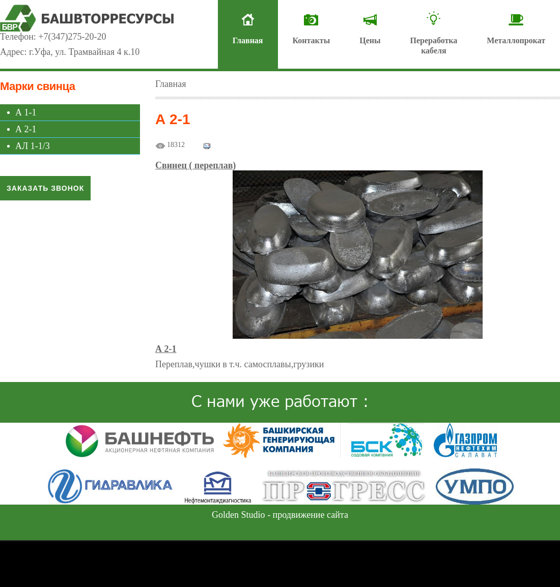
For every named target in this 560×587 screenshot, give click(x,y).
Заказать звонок (45, 188)
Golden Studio (238, 515)
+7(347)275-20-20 (72, 37)
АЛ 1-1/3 (32, 146)
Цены (369, 40)
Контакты (311, 40)
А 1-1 (26, 112)
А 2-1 (26, 129)
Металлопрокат (516, 40)
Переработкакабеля (433, 45)
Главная (248, 40)
